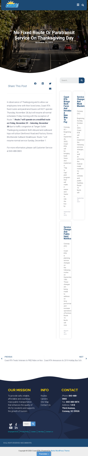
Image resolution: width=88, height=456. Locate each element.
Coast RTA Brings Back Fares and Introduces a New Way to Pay (69, 109)
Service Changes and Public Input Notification (69, 233)
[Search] (82, 80)
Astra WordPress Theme (60, 451)
